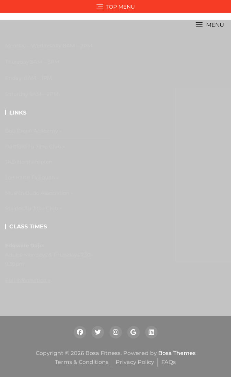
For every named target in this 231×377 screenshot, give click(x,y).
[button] (209, 25)
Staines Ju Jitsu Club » (33, 208)
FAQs (168, 362)
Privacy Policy (135, 362)
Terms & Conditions (81, 362)
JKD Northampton (29, 162)
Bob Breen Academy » (33, 131)
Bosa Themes (177, 353)
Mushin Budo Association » (39, 193)
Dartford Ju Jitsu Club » (35, 146)
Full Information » (27, 280)
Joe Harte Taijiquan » (32, 177)
